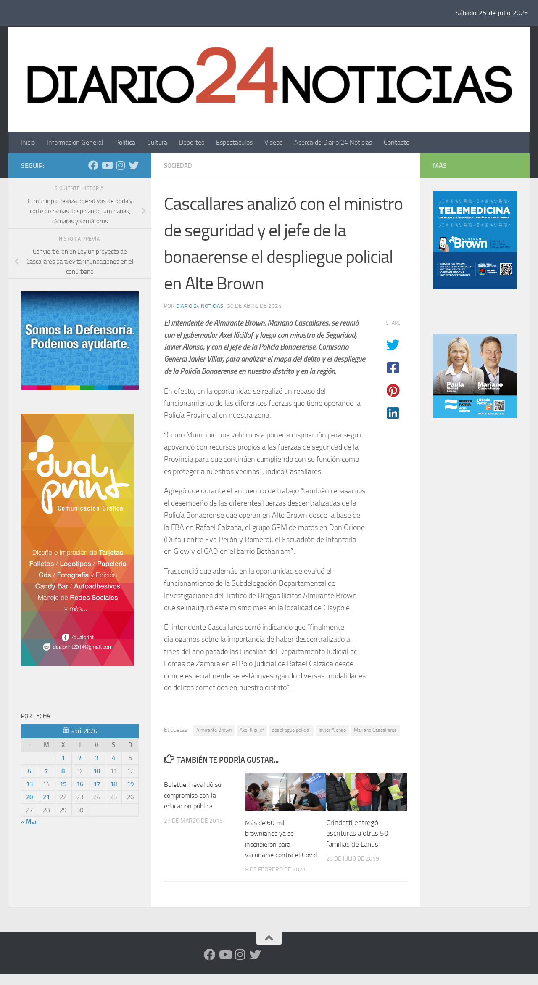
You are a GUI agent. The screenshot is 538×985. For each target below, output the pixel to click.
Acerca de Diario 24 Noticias (333, 142)
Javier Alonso (332, 730)
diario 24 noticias (201, 306)
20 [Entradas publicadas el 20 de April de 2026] (29, 797)
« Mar (29, 822)
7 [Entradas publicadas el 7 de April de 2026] (46, 771)
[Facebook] (93, 165)
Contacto (396, 142)
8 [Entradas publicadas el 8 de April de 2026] (63, 771)
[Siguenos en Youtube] (107, 165)
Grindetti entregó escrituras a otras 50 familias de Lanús (357, 833)
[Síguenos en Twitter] (134, 165)
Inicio (28, 142)
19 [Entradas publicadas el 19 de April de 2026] (130, 784)
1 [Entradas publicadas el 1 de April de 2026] (63, 758)
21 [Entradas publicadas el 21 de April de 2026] (46, 797)
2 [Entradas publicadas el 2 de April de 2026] (80, 758)
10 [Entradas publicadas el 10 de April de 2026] (96, 771)
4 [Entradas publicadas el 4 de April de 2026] (113, 758)
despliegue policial (291, 730)
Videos (273, 142)
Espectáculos (234, 142)
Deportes (191, 142)
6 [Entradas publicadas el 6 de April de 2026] (29, 771)
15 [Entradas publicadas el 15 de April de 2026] (63, 784)
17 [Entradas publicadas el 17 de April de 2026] (96, 784)
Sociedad (179, 165)
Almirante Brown (214, 730)
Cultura (157, 142)
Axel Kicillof (252, 730)
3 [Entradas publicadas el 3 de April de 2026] (96, 758)
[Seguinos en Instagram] (120, 165)
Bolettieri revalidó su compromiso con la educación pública (195, 795)
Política (125, 142)
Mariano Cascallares (375, 730)
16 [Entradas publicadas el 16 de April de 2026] (79, 784)
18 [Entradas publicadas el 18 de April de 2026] (113, 784)
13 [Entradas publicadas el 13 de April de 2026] (29, 784)
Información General (75, 142)
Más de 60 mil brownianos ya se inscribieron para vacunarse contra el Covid (274, 844)
